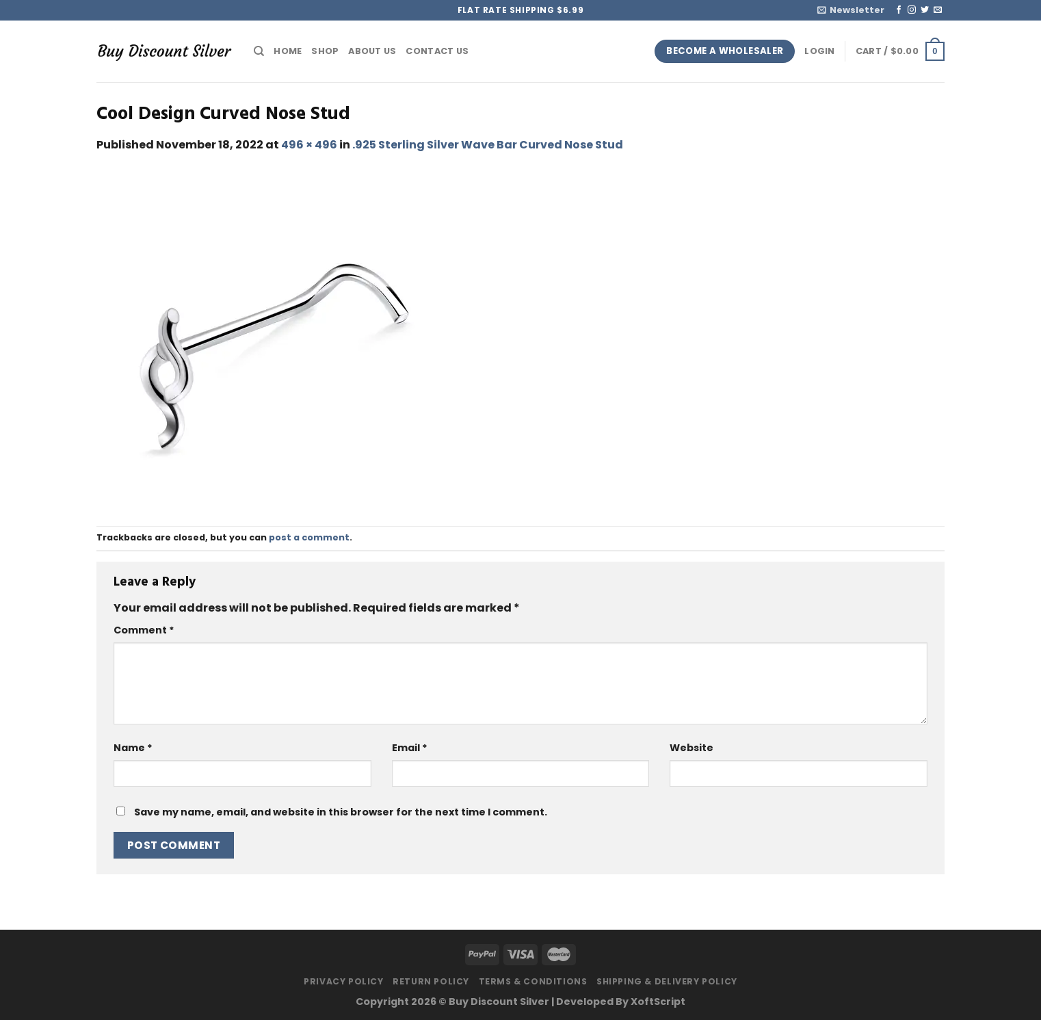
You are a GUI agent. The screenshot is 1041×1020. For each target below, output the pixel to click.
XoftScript (658, 1001)
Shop (325, 51)
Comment (144, 630)
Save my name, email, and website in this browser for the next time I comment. (340, 812)
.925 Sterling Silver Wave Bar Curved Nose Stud (487, 145)
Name (133, 748)
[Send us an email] (938, 10)
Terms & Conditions (533, 981)
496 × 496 (309, 145)
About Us (372, 51)
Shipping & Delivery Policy (666, 981)
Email (409, 748)
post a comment (309, 537)
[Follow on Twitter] (925, 10)
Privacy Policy (344, 981)
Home (288, 51)
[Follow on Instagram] (912, 10)
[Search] (259, 51)
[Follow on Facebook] (899, 10)
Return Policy (431, 981)
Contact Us (437, 51)
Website (691, 748)
